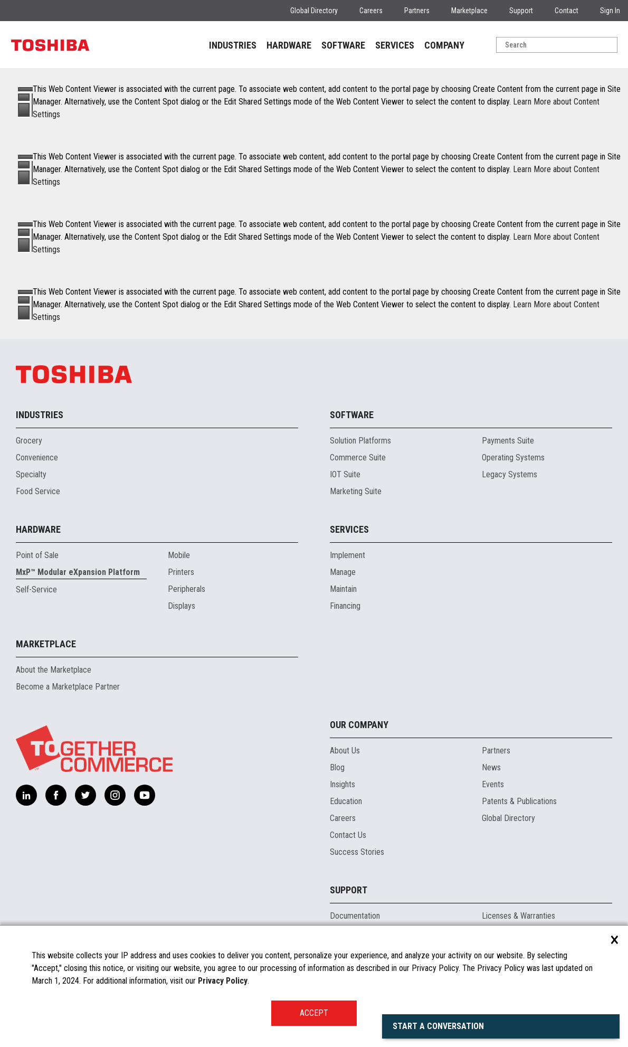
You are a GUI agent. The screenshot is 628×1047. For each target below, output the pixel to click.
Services (349, 529)
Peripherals (186, 589)
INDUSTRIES (232, 45)
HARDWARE (289, 45)
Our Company (359, 724)
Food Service (38, 491)
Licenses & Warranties (518, 916)
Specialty (31, 474)
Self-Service (36, 589)
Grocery (29, 441)
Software (352, 414)
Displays (181, 606)
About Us (345, 751)
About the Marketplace (53, 670)
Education (346, 801)
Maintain (343, 589)
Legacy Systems (509, 474)
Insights (342, 784)
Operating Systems (513, 457)
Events (493, 784)
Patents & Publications (519, 801)
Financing (345, 606)
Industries (39, 414)
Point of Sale (37, 555)
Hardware (38, 529)
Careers (371, 10)
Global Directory (314, 10)
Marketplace (469, 10)
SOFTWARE (343, 45)
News (491, 767)
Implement (347, 555)
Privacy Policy (223, 981)
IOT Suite (345, 474)
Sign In (610, 10)
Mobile (179, 555)
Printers (181, 572)
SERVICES (394, 45)
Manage (343, 572)
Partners (417, 10)
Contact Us (348, 835)
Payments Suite (508, 441)
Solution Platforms (360, 441)
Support (521, 10)
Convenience (37, 457)
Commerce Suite (358, 457)
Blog (337, 767)
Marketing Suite (356, 491)
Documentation (355, 916)
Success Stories (357, 852)
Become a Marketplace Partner (68, 687)
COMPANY (444, 45)
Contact (566, 10)
